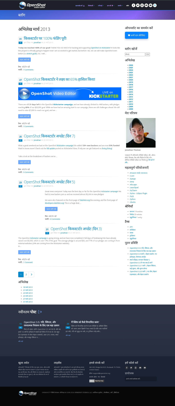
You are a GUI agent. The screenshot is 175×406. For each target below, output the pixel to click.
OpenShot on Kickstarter (100, 48)
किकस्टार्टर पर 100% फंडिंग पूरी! (45, 38)
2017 (131, 87)
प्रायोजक (129, 373)
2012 (131, 99)
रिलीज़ (132, 214)
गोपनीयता (106, 392)
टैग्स (127, 221)
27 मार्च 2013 (27, 299)
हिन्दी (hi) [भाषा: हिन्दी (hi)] (116, 392)
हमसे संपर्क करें (96, 363)
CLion (132, 176)
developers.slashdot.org (54, 203)
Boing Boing (107, 148)
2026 (131, 65)
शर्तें (111, 392)
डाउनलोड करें (80, 6)
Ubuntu (133, 202)
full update (51, 148)
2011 (131, 101)
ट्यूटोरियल (133, 217)
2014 (131, 94)
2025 (131, 67)
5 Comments (28, 172)
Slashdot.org (85, 200)
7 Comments (28, 69)
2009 (131, 106)
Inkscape (133, 184)
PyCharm (133, 190)
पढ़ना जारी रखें (24, 59)
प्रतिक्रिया (133, 230)
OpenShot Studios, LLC (83, 392)
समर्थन (119, 6)
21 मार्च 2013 (27, 290)
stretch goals (31, 53)
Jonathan (37, 42)
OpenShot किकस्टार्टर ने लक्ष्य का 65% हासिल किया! (59, 79)
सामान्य (132, 211)
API (131, 227)
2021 (131, 77)
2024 (131, 70)
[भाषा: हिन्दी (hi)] (155, 5)
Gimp (132, 181)
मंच (99, 377)
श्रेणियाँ (129, 206)
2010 (131, 104)
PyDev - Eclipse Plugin (138, 193)
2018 (131, 84)
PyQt (132, 196)
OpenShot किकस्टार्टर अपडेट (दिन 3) (76, 228)
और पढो (20, 341)
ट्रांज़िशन (132, 235)
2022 (131, 75)
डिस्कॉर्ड (103, 377)
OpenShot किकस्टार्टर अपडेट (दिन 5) (49, 181)
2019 (131, 82)
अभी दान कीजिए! (136, 35)
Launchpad (134, 187)
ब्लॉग (127, 6)
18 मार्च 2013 (27, 287)
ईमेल (95, 377)
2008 (131, 109)
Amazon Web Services (138, 173)
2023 (131, 72)
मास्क (131, 233)
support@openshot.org (101, 373)
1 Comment (28, 262)
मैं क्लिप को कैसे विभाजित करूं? (85, 322)
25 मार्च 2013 (27, 296)
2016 (131, 89)
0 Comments (55, 219)
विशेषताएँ (90, 6)
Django (133, 179)
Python (132, 199)
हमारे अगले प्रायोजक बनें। (133, 379)
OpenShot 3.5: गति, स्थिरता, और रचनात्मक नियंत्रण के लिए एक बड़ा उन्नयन (41, 323)
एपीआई (100, 6)
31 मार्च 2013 (27, 302)
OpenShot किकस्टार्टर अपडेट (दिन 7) (49, 135)
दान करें (110, 6)
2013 (131, 97)
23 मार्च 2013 (27, 293)
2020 (131, 80)
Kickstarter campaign (65, 145)
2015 (131, 92)
